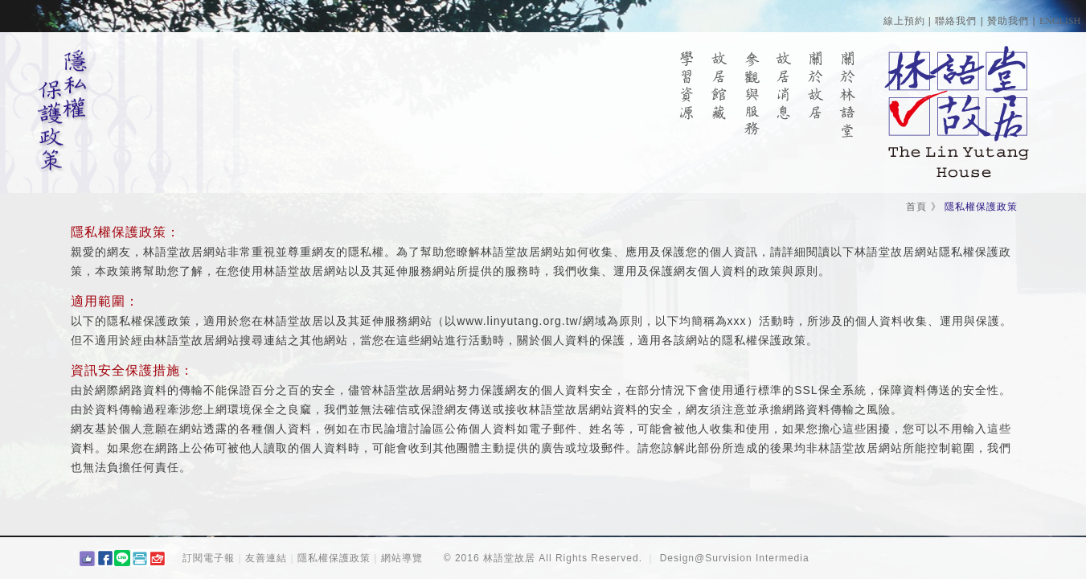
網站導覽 (402, 558)
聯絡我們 (956, 21)
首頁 (916, 206)
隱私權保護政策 (334, 558)
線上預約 (904, 21)
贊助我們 (1008, 21)
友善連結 (266, 558)
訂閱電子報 (208, 558)
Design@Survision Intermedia (734, 558)
